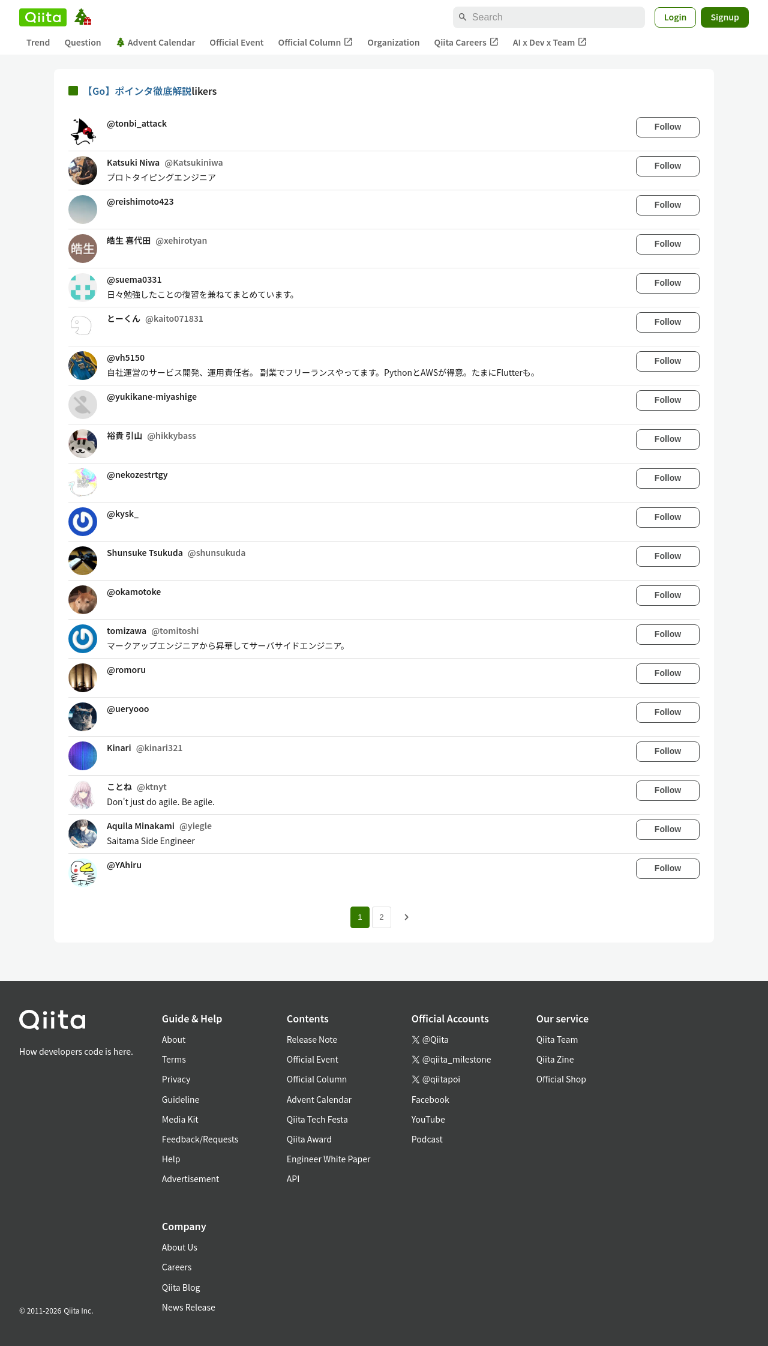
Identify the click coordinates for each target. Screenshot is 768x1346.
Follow (668, 126)
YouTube (428, 1119)
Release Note (312, 1039)
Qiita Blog (181, 1287)
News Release (188, 1307)
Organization (393, 42)
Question (82, 42)
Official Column (315, 42)
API (293, 1178)
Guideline (181, 1099)
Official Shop (561, 1079)
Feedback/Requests (200, 1139)
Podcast (427, 1139)
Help (171, 1159)
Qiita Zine (555, 1059)
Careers (176, 1267)
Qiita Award (309, 1139)
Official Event (236, 42)
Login (675, 17)
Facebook (430, 1099)
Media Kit (180, 1119)
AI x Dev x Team (550, 42)
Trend (38, 42)
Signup (724, 17)
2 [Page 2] (381, 917)
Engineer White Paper (329, 1159)
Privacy (176, 1079)
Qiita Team (557, 1039)
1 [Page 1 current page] (360, 917)
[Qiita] (43, 17)
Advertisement (191, 1178)
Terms (174, 1059)
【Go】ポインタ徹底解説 (137, 90)
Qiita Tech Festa (317, 1119)
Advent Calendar (156, 42)
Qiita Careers (466, 42)
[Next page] (407, 917)
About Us (179, 1247)
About (173, 1039)
